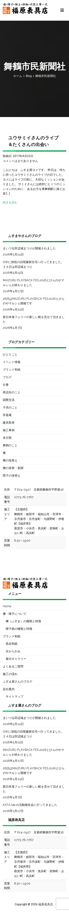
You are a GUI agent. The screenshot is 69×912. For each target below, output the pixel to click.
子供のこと (10, 407)
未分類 (7, 437)
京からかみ (13, 651)
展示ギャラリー (16, 659)
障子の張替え (11, 475)
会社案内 (9, 689)
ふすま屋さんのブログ (17, 681)
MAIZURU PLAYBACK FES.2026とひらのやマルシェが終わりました (33, 283)
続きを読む (10, 202)
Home (7, 606)
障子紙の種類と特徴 (19, 629)
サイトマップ (14, 696)
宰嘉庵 (7, 415)
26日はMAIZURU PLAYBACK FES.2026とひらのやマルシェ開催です (34, 301)
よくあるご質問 (13, 666)
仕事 (6, 385)
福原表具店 (45, 904)
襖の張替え (10, 460)
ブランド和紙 (11, 369)
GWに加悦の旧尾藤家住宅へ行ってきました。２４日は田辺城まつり (33, 264)
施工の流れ (10, 674)
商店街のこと (11, 392)
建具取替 (9, 422)
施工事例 (9, 430)
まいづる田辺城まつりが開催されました (29, 248)
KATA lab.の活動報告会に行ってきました (30, 805)
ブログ (7, 377)
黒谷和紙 (11, 643)
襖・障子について (14, 614)
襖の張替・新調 (13, 468)
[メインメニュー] (62, 10)
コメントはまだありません (20, 161)
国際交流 (9, 400)
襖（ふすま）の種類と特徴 (23, 621)
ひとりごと (10, 354)
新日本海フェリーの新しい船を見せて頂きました (34, 319)
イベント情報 (11, 362)
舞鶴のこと (10, 445)
